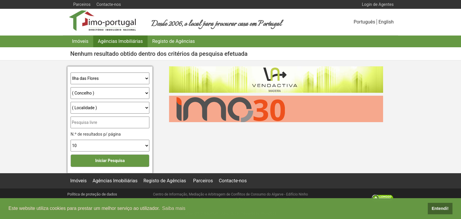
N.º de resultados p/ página (96, 134)
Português (364, 22)
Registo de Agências (173, 41)
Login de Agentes (378, 4)
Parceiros (82, 4)
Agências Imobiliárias (120, 41)
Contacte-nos (108, 4)
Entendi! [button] (440, 208)
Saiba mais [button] (173, 208)
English (386, 22)
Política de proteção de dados (92, 194)
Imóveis (80, 41)
